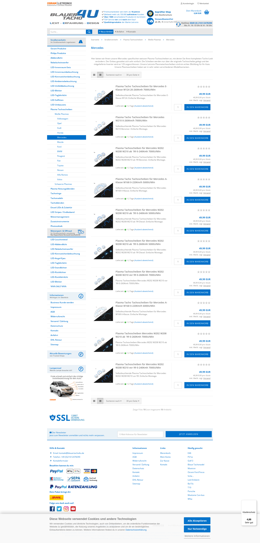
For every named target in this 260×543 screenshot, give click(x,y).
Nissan (60, 170)
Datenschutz (57, 326)
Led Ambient (193, 480)
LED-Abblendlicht (59, 244)
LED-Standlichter (59, 268)
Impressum (56, 307)
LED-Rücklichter (58, 272)
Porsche (191, 491)
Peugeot (61, 156)
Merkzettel (203, 3)
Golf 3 (190, 461)
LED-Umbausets (58, 105)
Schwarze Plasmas (63, 184)
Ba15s (191, 484)
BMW (59, 151)
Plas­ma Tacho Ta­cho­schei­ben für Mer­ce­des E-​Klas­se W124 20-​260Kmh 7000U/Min (141, 88)
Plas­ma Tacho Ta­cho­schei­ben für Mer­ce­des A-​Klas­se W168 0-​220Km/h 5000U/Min (141, 181)
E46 (189, 453)
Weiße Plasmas (62, 114)
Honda (60, 133)
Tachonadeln (57, 198)
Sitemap (54, 345)
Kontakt (132, 31)
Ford (59, 147)
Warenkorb (165, 453)
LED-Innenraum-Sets (61, 67)
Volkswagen (62, 119)
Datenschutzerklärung (136, 530)
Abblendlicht (57, 58)
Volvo (59, 180)
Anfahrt (120, 31)
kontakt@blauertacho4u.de (71, 453)
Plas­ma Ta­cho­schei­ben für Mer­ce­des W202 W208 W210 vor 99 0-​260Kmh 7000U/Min (140, 274)
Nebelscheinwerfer (60, 63)
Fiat (59, 161)
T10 (189, 488)
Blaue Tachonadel (196, 465)
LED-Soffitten (57, 100)
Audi (59, 128)
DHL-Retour (137, 480)
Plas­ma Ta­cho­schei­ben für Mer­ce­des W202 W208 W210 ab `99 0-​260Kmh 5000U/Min (140, 243)
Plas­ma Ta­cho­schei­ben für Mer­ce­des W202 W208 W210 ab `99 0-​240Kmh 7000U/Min (140, 150)
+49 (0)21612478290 (70, 457)
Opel (59, 123)
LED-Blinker (56, 91)
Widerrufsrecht (58, 317)
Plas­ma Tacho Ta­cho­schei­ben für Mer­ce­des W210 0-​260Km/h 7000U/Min (140, 119)
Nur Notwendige (197, 528)
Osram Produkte (58, 49)
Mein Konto (165, 457)
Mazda (60, 142)
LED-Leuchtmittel (59, 240)
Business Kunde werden (62, 303)
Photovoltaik (57, 226)
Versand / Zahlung (59, 321)
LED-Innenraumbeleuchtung (64, 72)
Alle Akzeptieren (197, 520)
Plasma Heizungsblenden (63, 189)
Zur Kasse (164, 461)
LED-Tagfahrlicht (59, 95)
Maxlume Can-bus (196, 495)
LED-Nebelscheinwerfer (62, 249)
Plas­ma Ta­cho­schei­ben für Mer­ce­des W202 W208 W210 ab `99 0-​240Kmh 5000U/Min (140, 212)
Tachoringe (56, 193)
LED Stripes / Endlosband (62, 212)
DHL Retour (56, 340)
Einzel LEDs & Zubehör (61, 208)
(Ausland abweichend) (143, 106)
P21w (190, 457)
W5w (190, 499)
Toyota (60, 166)
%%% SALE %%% (58, 286)
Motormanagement (60, 217)
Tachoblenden (57, 203)
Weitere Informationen (197, 536)
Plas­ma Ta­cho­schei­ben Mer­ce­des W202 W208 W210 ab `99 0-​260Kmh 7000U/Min (141, 335)
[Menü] (255, 502)
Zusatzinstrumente (60, 222)
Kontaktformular (60, 461)
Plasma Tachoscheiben (61, 109)
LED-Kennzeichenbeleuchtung (65, 77)
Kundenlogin (187, 3)
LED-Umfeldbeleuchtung (62, 86)
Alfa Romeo (62, 175)
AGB (53, 312)
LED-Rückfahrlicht (59, 277)
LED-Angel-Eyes (58, 258)
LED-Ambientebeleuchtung (64, 81)
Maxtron (191, 468)
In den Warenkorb (197, 107)
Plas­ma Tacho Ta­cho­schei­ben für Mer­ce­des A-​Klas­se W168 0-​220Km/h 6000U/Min (141, 304)
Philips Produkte (58, 53)
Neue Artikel (106, 31)
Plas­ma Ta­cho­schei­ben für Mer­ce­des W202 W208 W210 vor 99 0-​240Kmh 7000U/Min (140, 366)
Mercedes (61, 137)
